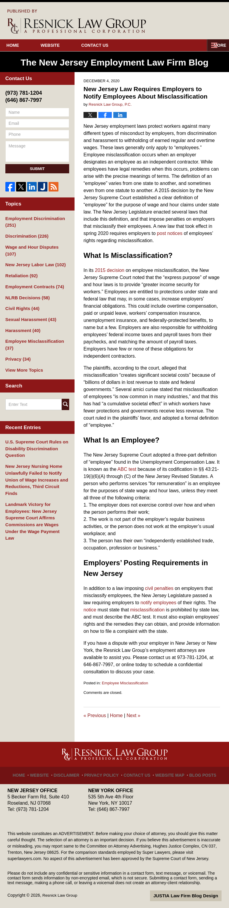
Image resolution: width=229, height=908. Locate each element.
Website (67, 45)
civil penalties (159, 588)
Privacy (17, 339)
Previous (94, 715)
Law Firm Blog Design (193, 895)
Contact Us (121, 45)
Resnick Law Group (60, 895)
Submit (37, 168)
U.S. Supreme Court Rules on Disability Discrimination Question (34, 427)
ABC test (126, 469)
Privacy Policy (104, 772)
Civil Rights (21, 297)
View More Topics (22, 349)
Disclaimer (72, 772)
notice (89, 609)
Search (65, 383)
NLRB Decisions (26, 287)
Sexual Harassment (28, 308)
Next (133, 715)
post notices (169, 233)
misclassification (147, 609)
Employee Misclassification (125, 683)
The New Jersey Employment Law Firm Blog (76, 22)
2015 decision (109, 270)
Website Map (167, 772)
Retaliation (20, 266)
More (216, 45)
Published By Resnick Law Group (195, 20)
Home (21, 45)
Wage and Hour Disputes (35, 245)
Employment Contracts (32, 276)
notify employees (158, 602)
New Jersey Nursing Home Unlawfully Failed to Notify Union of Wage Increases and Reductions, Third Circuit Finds (36, 453)
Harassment (21, 318)
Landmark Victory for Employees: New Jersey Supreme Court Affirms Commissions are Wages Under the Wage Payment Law (36, 485)
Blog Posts (197, 772)
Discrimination (25, 235)
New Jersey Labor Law (33, 255)
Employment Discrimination (33, 221)
